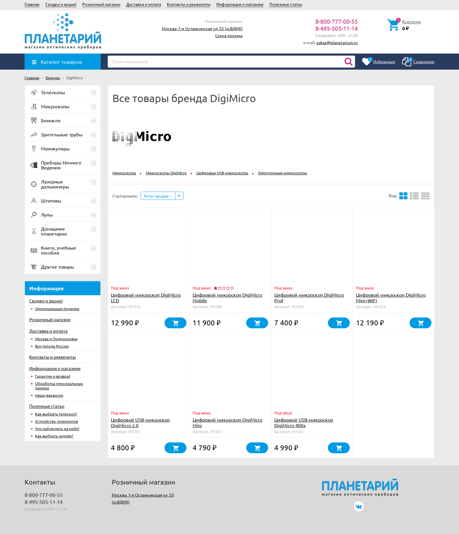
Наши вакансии (49, 395)
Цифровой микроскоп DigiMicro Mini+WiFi (391, 297)
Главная (32, 4)
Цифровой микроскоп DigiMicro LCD (146, 297)
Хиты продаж (158, 195)
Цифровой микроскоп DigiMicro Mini (227, 422)
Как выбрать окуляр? (54, 435)
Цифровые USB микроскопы (222, 172)
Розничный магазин (101, 4)
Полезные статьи (285, 4)
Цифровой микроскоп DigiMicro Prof (309, 297)
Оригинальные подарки (57, 308)
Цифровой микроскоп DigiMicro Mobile (227, 297)
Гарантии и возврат (53, 376)
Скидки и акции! (60, 4)
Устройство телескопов (56, 421)
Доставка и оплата (143, 4)
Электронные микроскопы (282, 172)
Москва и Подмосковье (56, 338)
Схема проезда (229, 35)
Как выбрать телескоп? (56, 413)
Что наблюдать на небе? (57, 428)
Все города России (52, 346)
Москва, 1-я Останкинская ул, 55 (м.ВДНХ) (202, 28)
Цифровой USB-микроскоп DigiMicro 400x (303, 422)
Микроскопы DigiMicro (166, 172)
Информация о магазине (239, 4)
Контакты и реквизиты (188, 4)
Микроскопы (124, 172)
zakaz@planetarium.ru (337, 42)
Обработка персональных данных (59, 385)
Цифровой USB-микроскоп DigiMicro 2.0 (140, 422)
